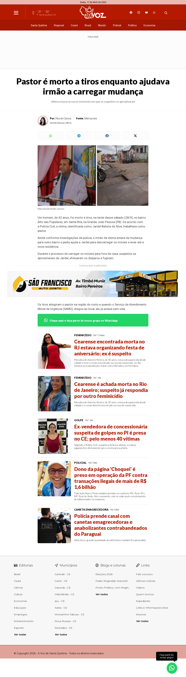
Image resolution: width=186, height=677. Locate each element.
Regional (59, 25)
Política (132, 25)
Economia (149, 25)
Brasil (88, 25)
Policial (117, 25)
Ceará (74, 25)
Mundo (102, 25)
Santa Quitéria (39, 25)
